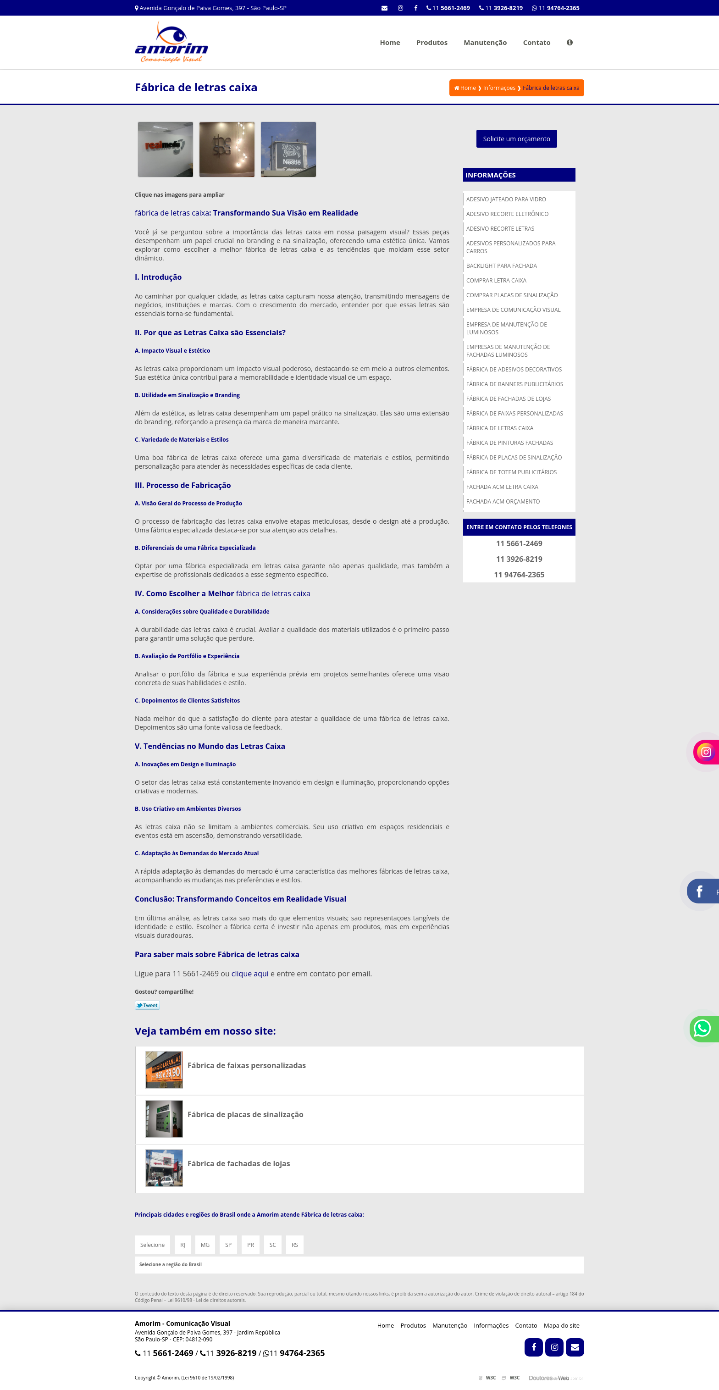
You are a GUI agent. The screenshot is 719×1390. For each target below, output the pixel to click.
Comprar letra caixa (496, 280)
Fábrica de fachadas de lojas (508, 399)
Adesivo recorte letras (500, 229)
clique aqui (250, 974)
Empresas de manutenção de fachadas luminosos (508, 351)
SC (273, 1245)
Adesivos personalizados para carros (511, 247)
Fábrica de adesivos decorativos (514, 369)
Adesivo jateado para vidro (506, 199)
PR (250, 1245)
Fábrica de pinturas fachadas (509, 443)
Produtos (432, 42)
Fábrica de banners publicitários (514, 384)
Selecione (152, 1245)
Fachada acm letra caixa (502, 487)
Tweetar (147, 1005)
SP (228, 1245)
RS (295, 1245)
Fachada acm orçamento (503, 501)
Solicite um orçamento (517, 138)
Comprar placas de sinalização (512, 295)
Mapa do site (562, 1325)
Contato (537, 42)
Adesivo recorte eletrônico (507, 214)
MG (205, 1245)
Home (390, 42)
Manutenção (485, 42)
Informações (490, 174)
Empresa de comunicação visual (513, 310)
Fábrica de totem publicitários (511, 472)
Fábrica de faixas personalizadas (514, 413)
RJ (182, 1245)
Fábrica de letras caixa (499, 428)
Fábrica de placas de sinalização (514, 457)
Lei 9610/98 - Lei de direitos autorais (206, 1300)
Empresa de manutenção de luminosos (506, 328)
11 (556, 8)
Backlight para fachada (501, 266)
